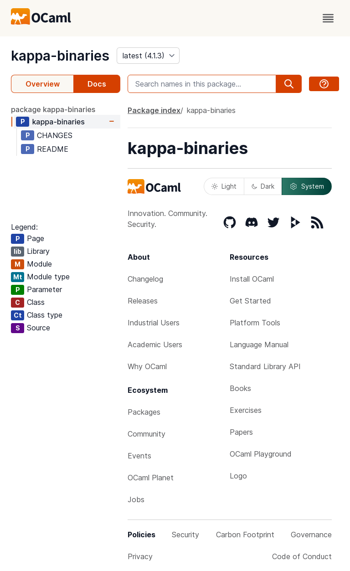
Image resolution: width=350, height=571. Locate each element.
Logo (238, 475)
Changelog (145, 278)
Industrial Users (154, 322)
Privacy (140, 556)
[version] (148, 55)
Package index (154, 110)
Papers (241, 432)
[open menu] (328, 18)
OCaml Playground (261, 453)
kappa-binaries (60, 55)
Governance (311, 534)
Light (224, 186)
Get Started (250, 300)
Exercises (246, 410)
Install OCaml (252, 278)
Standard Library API (265, 366)
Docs (97, 83)
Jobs (136, 499)
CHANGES (54, 135)
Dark (263, 186)
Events (139, 455)
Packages (144, 412)
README (52, 149)
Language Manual (259, 344)
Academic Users (155, 344)
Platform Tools (255, 322)
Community (146, 433)
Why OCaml (147, 366)
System (306, 186)
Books (240, 388)
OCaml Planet (151, 477)
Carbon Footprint (245, 534)
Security (185, 534)
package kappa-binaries (53, 109)
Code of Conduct (302, 556)
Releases (143, 300)
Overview (43, 83)
